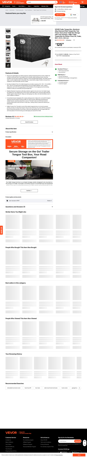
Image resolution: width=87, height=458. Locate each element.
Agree (79, 455)
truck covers (65, 388)
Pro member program (28, 440)
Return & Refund (9, 442)
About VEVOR (44, 440)
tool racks (37, 388)
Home (7, 10)
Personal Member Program (29, 446)
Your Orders (8, 444)
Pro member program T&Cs (47, 446)
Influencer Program (27, 444)
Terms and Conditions (72, 17)
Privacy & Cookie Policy (62, 445)
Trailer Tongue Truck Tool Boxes (39, 10)
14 (16, 118)
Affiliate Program (27, 442)
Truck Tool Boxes (28, 10)
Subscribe (77, 441)
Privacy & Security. (59, 455)
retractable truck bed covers (13, 388)
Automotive (12, 10)
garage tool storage (76, 388)
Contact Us (8, 440)
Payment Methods (10, 446)
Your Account (9, 448)
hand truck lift (28, 388)
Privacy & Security (45, 444)
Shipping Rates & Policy (11, 451)
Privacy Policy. (59, 19)
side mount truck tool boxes (50, 388)
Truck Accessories (19, 10)
